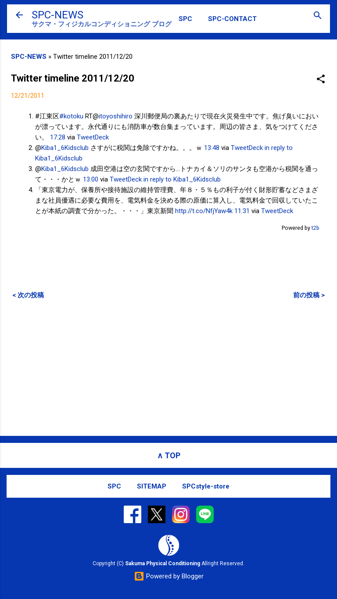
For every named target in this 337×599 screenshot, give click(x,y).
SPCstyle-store (205, 486)
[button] (320, 80)
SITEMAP (151, 486)
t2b (315, 228)
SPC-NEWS (57, 15)
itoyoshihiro (116, 116)
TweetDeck (93, 137)
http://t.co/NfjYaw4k (204, 211)
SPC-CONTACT (232, 19)
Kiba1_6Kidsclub (65, 148)
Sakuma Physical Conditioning (162, 563)
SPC (185, 19)
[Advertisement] (168, 367)
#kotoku (71, 116)
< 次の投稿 (28, 295)
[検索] (317, 16)
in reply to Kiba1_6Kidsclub (182, 179)
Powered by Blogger (169, 576)
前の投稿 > (309, 295)
